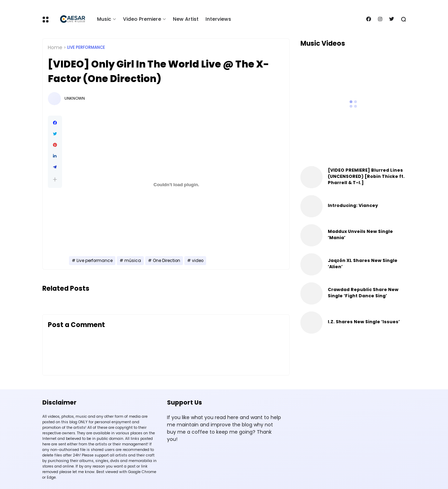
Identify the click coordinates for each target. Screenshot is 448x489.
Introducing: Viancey (353, 205)
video (197, 260)
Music (104, 19)
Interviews (218, 19)
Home (55, 47)
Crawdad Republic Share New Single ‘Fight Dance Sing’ (363, 293)
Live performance (86, 47)
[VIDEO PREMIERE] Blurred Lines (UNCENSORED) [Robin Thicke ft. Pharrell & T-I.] (366, 176)
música (132, 260)
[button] (55, 179)
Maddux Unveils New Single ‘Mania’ (360, 234)
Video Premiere (142, 19)
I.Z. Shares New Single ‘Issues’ (364, 322)
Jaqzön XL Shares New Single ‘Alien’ (362, 263)
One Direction (166, 260)
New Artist (186, 19)
